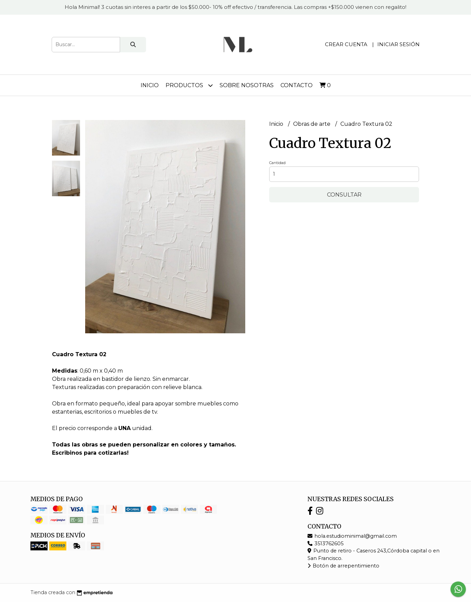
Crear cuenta (346, 44)
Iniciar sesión (398, 44)
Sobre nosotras (247, 85)
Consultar (344, 194)
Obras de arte (312, 124)
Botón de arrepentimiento (343, 566)
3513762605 (325, 543)
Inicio (150, 85)
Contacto (296, 85)
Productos (189, 85)
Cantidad (277, 162)
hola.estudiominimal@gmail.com (352, 536)
